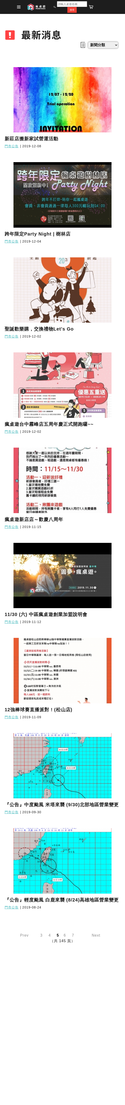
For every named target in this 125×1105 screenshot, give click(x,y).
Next (96, 935)
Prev (24, 935)
